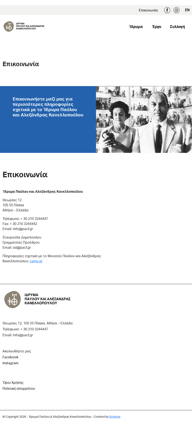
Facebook (167, 10)
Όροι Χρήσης (13, 382)
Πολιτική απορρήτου (19, 388)
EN (187, 10)
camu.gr (36, 261)
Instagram (176, 10)
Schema (114, 416)
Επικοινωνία (148, 10)
